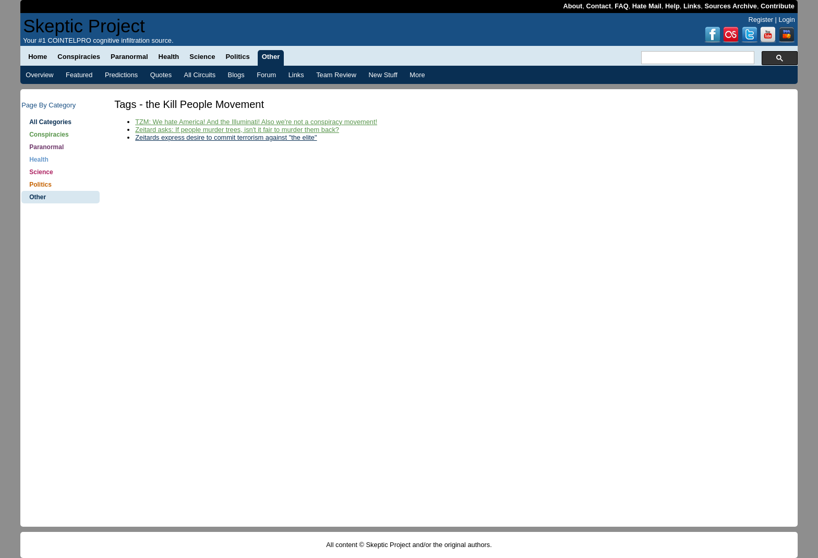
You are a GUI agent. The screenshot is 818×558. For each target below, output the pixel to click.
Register (760, 19)
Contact (598, 6)
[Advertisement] (60, 370)
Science (41, 172)
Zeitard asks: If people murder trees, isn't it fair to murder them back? (237, 130)
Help (672, 6)
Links (692, 6)
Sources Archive (730, 6)
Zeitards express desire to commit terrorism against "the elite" (226, 137)
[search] (696, 58)
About (572, 6)
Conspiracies (48, 134)
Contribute (778, 6)
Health (39, 159)
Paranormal (46, 147)
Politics (40, 184)
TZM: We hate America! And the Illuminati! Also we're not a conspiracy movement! (256, 122)
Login (786, 19)
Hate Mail (646, 6)
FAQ (621, 6)
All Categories (50, 122)
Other (37, 197)
